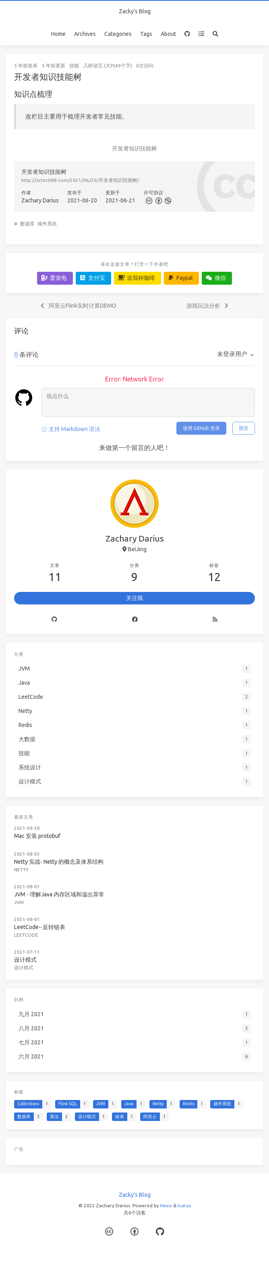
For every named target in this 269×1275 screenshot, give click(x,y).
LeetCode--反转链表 (39, 927)
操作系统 (47, 223)
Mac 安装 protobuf (37, 836)
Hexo (166, 1205)
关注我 (134, 598)
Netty (21, 869)
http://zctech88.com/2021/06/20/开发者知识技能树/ (80, 180)
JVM (19, 902)
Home (58, 34)
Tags (146, 34)
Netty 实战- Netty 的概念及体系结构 (58, 861)
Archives (85, 34)
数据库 (27, 223)
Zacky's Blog (135, 11)
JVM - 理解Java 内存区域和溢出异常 (59, 894)
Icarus (184, 1205)
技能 (74, 65)
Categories (118, 34)
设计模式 (25, 959)
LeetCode (26, 934)
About (168, 34)
